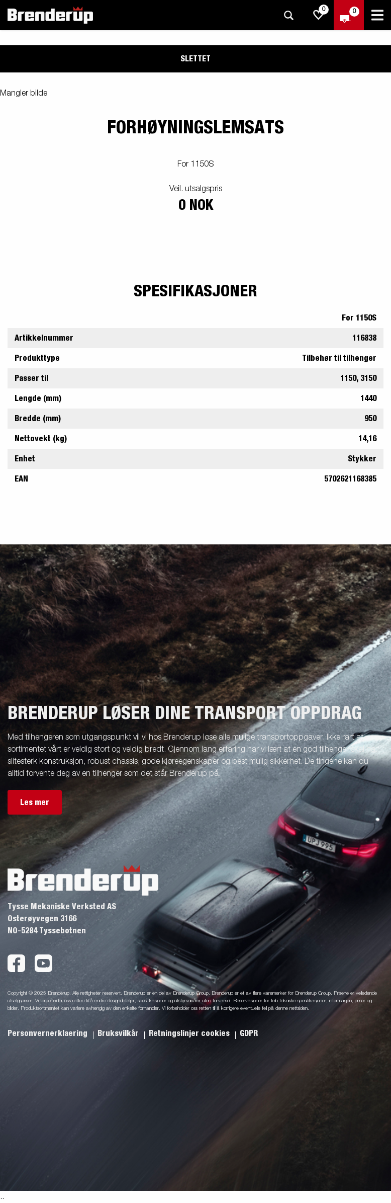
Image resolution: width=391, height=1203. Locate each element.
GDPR (249, 1033)
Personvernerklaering (48, 1033)
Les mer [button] (34, 802)
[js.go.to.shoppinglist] (319, 15)
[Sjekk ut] (349, 15)
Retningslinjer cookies (190, 1033)
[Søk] (288, 15)
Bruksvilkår (119, 1033)
